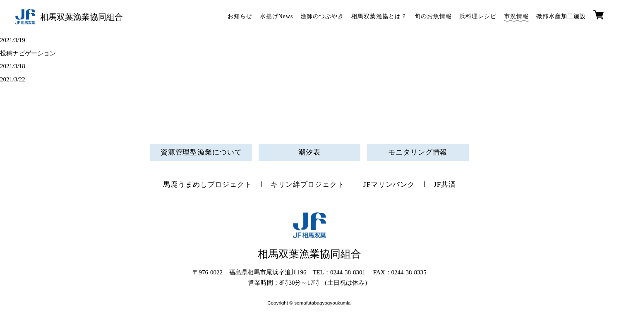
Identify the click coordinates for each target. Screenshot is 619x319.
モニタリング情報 (417, 152)
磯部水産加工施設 (561, 16)
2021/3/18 (12, 66)
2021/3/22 (12, 79)
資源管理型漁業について (201, 152)
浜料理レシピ (478, 16)
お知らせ (240, 16)
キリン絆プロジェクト (308, 184)
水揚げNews (276, 16)
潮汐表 (309, 152)
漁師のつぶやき (322, 16)
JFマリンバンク (389, 184)
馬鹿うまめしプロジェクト (207, 184)
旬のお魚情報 (433, 16)
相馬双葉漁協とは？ (379, 16)
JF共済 (445, 184)
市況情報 (516, 16)
